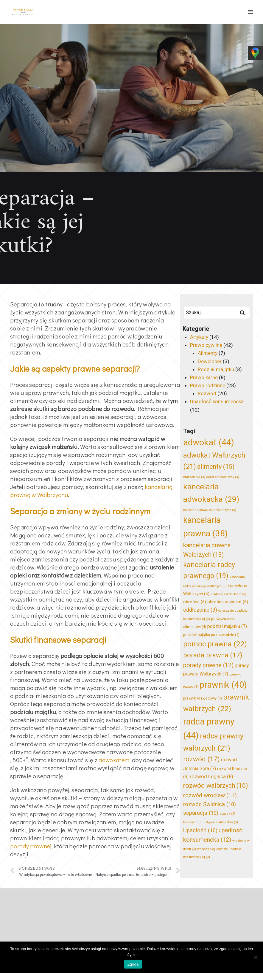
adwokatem (114, 760)
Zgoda (132, 964)
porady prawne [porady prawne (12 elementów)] (208, 665)
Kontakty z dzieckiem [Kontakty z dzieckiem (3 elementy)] (228, 594)
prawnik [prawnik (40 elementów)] (223, 685)
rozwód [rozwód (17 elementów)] (201, 759)
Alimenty (207, 353)
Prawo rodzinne (207, 385)
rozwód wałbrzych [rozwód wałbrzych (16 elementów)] (215, 785)
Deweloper (210, 361)
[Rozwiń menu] (250, 11)
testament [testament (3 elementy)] (193, 822)
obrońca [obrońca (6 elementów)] (194, 602)
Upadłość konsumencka (217, 401)
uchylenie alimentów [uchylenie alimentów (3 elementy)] (221, 822)
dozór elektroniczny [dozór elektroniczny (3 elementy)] (222, 477)
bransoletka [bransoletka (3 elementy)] (194, 477)
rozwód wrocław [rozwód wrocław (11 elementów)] (210, 795)
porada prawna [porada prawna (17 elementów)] (212, 655)
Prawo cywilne (206, 345)
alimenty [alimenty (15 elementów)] (215, 466)
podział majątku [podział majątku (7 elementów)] (227, 626)
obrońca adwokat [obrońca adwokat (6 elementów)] (227, 602)
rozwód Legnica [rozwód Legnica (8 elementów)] (211, 776)
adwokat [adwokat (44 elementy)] (208, 442)
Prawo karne (204, 377)
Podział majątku (216, 369)
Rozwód (207, 393)
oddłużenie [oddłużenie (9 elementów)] (200, 610)
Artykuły (199, 337)
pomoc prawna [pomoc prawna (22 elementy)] (215, 644)
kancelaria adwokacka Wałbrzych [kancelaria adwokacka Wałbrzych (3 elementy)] (209, 510)
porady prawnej (31, 846)
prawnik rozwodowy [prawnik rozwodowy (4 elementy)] (202, 698)
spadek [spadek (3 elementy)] (227, 814)
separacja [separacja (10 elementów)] (200, 813)
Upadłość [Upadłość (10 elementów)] (200, 830)
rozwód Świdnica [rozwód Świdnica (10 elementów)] (209, 804)
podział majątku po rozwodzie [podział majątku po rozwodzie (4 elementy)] (211, 634)
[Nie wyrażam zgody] (256, 957)
